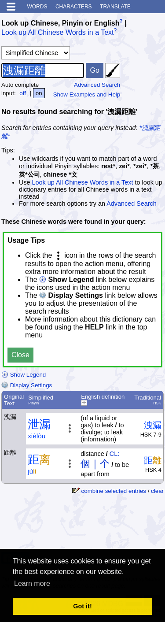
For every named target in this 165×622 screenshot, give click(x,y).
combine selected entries (113, 491)
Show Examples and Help (87, 94)
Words (37, 7)
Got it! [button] (82, 606)
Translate (115, 7)
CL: (114, 453)
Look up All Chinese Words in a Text (57, 33)
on (39, 93)
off (22, 93)
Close (20, 355)
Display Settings (26, 385)
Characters (73, 7)
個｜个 (95, 463)
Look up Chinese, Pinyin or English (60, 23)
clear (157, 491)
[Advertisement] (93, 526)
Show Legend (23, 374)
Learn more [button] (32, 583)
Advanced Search (97, 84)
